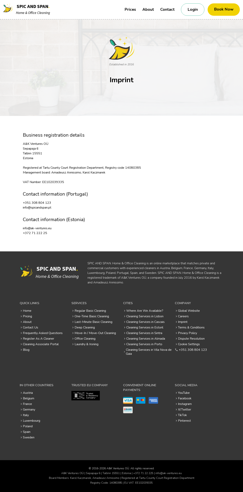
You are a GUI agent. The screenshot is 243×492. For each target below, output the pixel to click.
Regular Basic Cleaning (90, 311)
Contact (167, 9)
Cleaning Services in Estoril (144, 327)
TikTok (182, 415)
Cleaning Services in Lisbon (144, 316)
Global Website (189, 311)
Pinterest (184, 421)
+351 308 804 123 (193, 350)
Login (193, 9)
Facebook (184, 398)
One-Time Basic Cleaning (92, 316)
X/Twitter (184, 410)
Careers (183, 316)
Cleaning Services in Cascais (145, 322)
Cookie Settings (189, 344)
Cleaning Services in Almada (145, 339)
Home (27, 311)
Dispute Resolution (191, 339)
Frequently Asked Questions (43, 333)
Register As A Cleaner (38, 339)
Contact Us (30, 327)
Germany (29, 410)
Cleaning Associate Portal (41, 344)
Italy (26, 415)
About (148, 9)
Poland (28, 426)
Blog (26, 350)
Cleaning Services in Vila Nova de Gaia (149, 352)
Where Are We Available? (144, 311)
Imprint (183, 322)
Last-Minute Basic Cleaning (93, 322)
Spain (26, 432)
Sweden (28, 437)
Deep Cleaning (85, 327)
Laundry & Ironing (86, 344)
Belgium (28, 398)
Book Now (223, 9)
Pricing (27, 316)
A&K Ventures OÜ (118, 468)
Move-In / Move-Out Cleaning (95, 333)
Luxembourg (31, 421)
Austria (28, 393)
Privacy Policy (187, 333)
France (27, 404)
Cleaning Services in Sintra (144, 333)
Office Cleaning (85, 339)
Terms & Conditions (191, 327)
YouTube (184, 393)
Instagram (185, 404)
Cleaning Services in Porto (144, 344)
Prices (130, 9)
